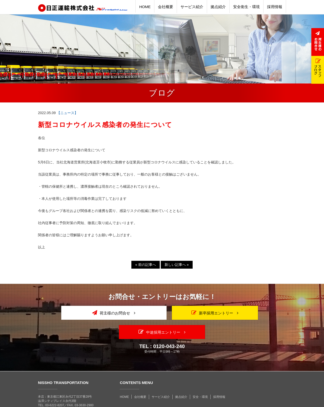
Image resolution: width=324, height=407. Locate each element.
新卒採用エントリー (162, 312)
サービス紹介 (161, 377)
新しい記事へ (177, 265)
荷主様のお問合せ (77, 312)
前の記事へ (145, 265)
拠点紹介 (181, 377)
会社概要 (140, 377)
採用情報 (219, 377)
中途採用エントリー (246, 312)
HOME (124, 377)
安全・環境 (200, 377)
